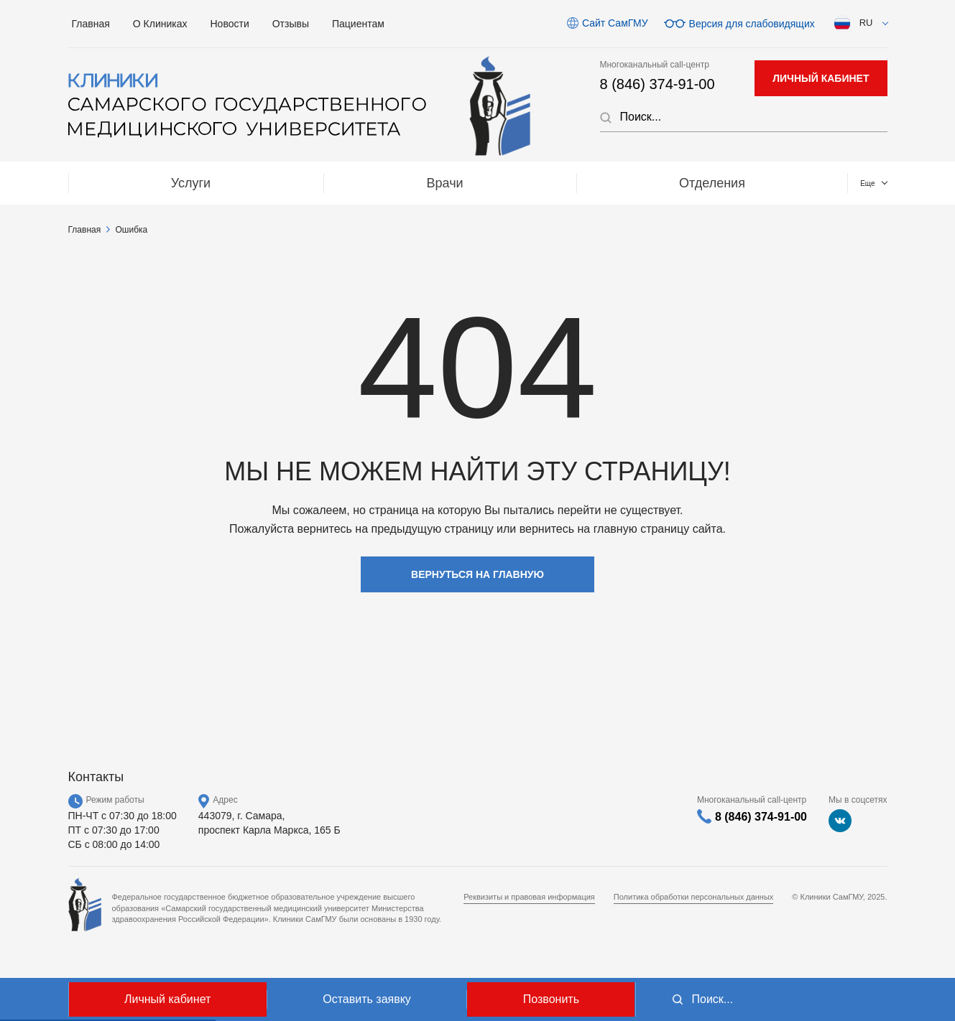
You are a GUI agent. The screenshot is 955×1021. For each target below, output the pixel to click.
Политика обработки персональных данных (694, 896)
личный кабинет (820, 78)
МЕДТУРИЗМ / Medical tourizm (610, 183)
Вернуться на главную (477, 574)
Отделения (397, 183)
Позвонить (551, 999)
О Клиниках (160, 23)
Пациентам (358, 23)
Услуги (127, 183)
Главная (91, 23)
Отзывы (290, 23)
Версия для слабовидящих (752, 23)
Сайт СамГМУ (615, 23)
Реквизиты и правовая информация (529, 896)
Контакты (819, 183)
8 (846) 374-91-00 (657, 84)
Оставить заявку (367, 999)
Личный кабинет (167, 999)
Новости (230, 23)
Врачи (255, 183)
